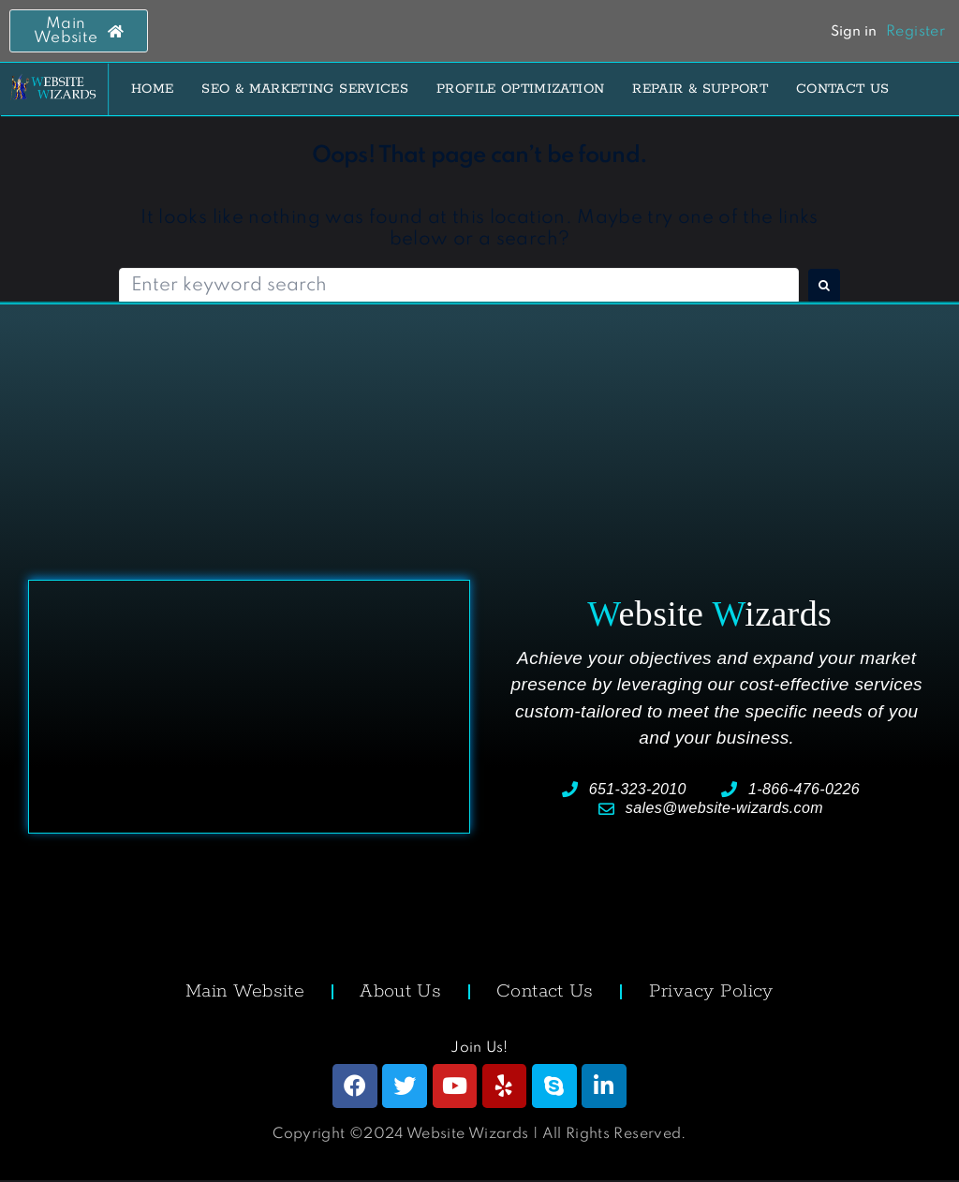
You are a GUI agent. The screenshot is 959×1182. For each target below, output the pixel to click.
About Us (400, 991)
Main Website (244, 991)
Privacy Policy (711, 991)
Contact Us (545, 991)
